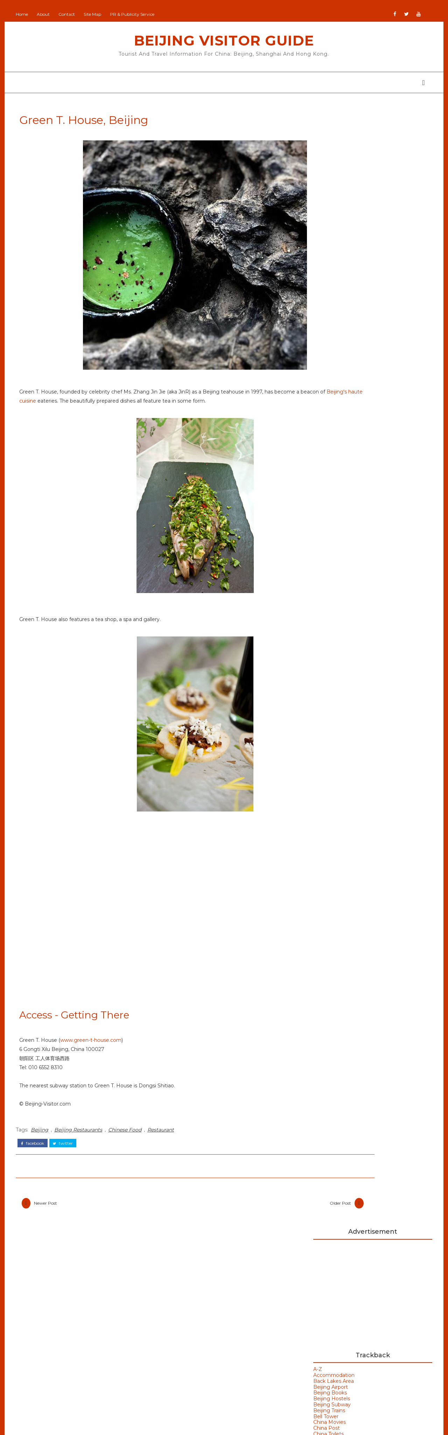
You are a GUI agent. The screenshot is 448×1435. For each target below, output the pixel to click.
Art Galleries (335, 730)
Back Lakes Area (330, 260)
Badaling (329, 741)
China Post (323, 307)
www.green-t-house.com (94, 1053)
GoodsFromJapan (187, 1344)
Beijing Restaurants (82, 1141)
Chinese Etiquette (332, 318)
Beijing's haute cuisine (102, 405)
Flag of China (361, 392)
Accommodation (330, 254)
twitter (66, 1153)
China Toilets (325, 313)
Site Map (96, 14)
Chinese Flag (325, 324)
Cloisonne (322, 330)
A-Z (314, 248)
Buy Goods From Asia (327, 1280)
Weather (329, 812)
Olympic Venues (62, 1353)
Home (25, 14)
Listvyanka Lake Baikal (374, 420)
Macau (48, 1339)
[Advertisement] (369, 171)
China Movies (326, 301)
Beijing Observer (186, 1303)
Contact (70, 14)
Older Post (263, 1215)
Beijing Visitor (182, 1313)
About (46, 14)
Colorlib (250, 1424)
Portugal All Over (187, 1385)
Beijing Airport (327, 266)
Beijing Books (326, 272)
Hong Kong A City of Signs (379, 477)
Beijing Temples (61, 1312)
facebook (36, 1153)
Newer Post (49, 1215)
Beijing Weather (340, 765)
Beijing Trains (326, 289)
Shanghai (51, 1381)
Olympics (51, 1367)
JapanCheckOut (185, 1365)
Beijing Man (180, 1293)
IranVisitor (178, 1355)
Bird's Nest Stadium (346, 789)
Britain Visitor (182, 1334)
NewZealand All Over (191, 1375)
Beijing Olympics (341, 753)
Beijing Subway (328, 283)
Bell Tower (322, 295)
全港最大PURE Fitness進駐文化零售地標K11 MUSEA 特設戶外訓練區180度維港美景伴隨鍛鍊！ (384, 455)
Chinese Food (128, 1141)
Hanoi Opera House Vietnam (367, 651)
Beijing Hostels (328, 277)
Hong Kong (333, 800)
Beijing (43, 1141)
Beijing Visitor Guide (224, 40)
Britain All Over (184, 1324)
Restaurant (164, 1141)
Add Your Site (182, 1283)
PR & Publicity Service (135, 14)
